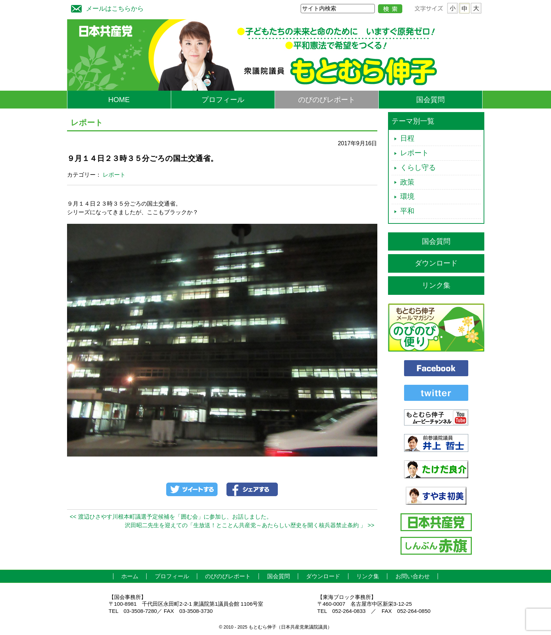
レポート (114, 175)
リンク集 (436, 285)
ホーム (129, 576)
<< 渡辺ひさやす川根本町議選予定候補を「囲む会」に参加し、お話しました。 (171, 517)
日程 (407, 138)
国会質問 (430, 100)
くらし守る (418, 167)
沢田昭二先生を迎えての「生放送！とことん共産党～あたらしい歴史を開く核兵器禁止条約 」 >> (249, 525)
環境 (407, 196)
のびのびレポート (326, 100)
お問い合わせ (413, 576)
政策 (407, 182)
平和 (407, 211)
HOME (119, 100)
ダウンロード (436, 263)
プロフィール (222, 100)
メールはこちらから (105, 7)
